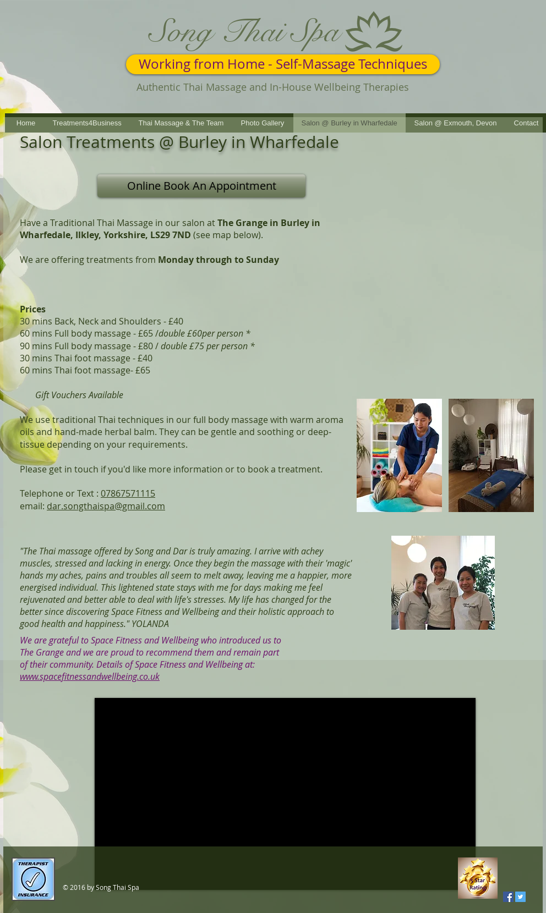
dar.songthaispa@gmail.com (106, 506)
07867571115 (128, 493)
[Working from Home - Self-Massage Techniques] (283, 64)
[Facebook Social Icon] (508, 897)
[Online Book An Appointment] (201, 185)
